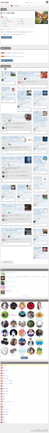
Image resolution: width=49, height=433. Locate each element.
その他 (4, 422)
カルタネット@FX (22, 319)
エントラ (4, 319)
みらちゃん (37, 257)
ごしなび (22, 328)
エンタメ (5, 16)
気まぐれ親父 (38, 103)
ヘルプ (42, 429)
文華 (36, 239)
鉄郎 (5, 328)
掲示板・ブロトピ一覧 (7, 60)
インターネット (6, 409)
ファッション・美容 (7, 383)
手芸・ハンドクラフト (8, 401)
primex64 (6, 127)
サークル (34, 429)
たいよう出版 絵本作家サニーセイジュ (39, 319)
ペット (4, 386)
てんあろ (39, 355)
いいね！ (4, 78)
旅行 (4, 406)
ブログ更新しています (10, 52)
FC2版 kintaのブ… (5, 75)
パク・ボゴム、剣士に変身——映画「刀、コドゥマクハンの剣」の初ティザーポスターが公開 (37, 211)
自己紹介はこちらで (10, 56)
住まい (4, 367)
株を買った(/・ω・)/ (8, 114)
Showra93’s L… (5, 234)
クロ (6, 25)
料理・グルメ (6, 375)
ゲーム (4, 404)
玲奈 (36, 129)
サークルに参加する (6, 37)
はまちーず (12, 164)
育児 (4, 373)
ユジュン (37, 221)
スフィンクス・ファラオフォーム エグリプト (37, 178)
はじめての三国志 (9, 94)
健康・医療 (5, 388)
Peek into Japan (30, 319)
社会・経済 (5, 391)
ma (30, 337)
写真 (4, 398)
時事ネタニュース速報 (6, 193)
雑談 (4, 419)
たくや (5, 346)
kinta (4, 79)
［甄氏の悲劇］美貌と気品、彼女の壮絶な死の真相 (6, 89)
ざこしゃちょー (5, 337)
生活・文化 (5, 370)
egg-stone (37, 187)
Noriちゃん (7, 171)
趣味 (4, 396)
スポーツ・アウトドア (8, 380)
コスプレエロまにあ (39, 126)
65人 (22, 19)
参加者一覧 (24, 357)
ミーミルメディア (26, 192)
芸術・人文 (5, 411)
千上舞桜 (39, 310)
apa (5, 167)
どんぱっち (12, 120)
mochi (14, 319)
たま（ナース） (30, 355)
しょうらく (12, 236)
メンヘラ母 (28, 78)
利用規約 (38, 429)
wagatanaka (39, 328)
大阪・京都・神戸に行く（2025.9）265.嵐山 (6, 73)
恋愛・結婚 (5, 378)
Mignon (36, 205)
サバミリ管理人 (5, 310)
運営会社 (46, 429)
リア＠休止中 (13, 355)
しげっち (21, 196)
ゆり (39, 337)
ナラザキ (30, 328)
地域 (4, 417)
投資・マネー (6, 393)
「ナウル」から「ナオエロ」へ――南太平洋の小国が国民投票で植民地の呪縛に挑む (37, 94)
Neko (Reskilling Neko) (22, 346)
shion (21, 106)
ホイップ (6, 123)
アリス (11, 144)
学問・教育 (5, 414)
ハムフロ (12, 212)
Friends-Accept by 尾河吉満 (40, 148)
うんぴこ (22, 81)
